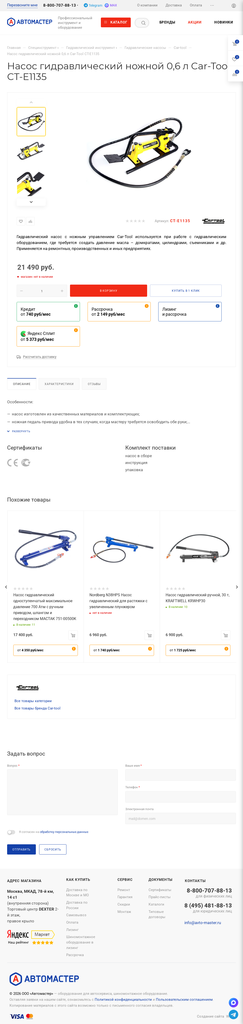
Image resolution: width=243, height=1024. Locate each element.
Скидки (123, 904)
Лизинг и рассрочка (174, 312)
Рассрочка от (108, 312)
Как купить (78, 880)
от (30, 650)
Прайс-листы (160, 897)
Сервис (125, 880)
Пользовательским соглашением (184, 999)
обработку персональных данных (64, 832)
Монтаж (124, 912)
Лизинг (72, 930)
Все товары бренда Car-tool (37, 708)
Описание (21, 384)
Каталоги (156, 904)
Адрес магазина (24, 881)
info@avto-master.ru (202, 922)
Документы (161, 880)
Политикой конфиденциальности (123, 999)
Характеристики (59, 384)
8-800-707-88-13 (59, 5)
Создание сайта (210, 1016)
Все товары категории (33, 701)
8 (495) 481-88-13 (208, 908)
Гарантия (124, 897)
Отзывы (94, 384)
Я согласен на (53, 832)
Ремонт (123, 890)
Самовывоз (76, 915)
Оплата (72, 922)
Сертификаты (160, 890)
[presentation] (6, 587)
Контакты (195, 881)
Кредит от (36, 312)
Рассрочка (75, 955)
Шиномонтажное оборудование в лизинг (80, 942)
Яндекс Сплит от (38, 336)
